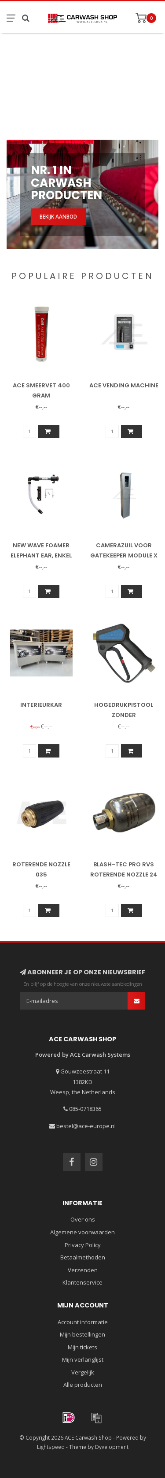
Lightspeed (51, 1446)
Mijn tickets (82, 1347)
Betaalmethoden (82, 1257)
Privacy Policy (83, 1245)
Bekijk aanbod (58, 216)
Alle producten (82, 1385)
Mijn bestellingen (82, 1334)
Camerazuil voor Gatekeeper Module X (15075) (124, 555)
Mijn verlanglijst (82, 1359)
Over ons (82, 1219)
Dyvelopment (111, 1446)
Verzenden (83, 1270)
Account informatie (83, 1322)
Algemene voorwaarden (82, 1232)
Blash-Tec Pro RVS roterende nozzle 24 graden (124, 874)
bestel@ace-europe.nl (86, 1126)
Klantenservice (82, 1282)
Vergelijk (82, 1372)
